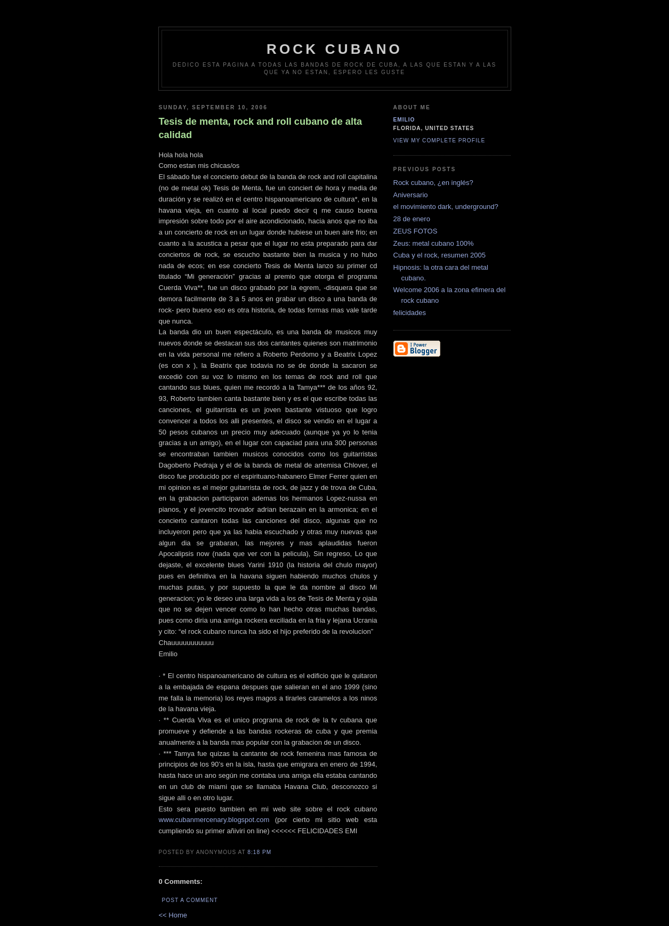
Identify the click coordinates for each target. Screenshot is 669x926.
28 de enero (411, 219)
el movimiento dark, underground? (445, 207)
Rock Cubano (334, 49)
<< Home (173, 915)
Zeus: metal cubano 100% (433, 243)
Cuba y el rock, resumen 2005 (439, 255)
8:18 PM (259, 852)
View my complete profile (439, 140)
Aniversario (410, 195)
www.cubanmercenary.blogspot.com (214, 820)
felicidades (409, 313)
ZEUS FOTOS (415, 231)
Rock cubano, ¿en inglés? (433, 183)
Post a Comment (190, 900)
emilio (404, 120)
